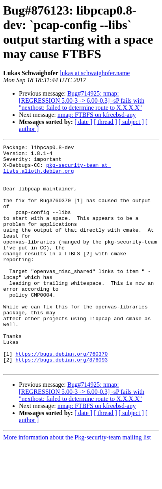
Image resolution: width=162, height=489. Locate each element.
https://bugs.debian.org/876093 (61, 403)
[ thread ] (105, 121)
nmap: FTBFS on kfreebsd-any (97, 114)
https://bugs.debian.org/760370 (61, 396)
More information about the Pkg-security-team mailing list (77, 482)
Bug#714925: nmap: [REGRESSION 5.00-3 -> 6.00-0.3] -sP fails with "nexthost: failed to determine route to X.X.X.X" (81, 100)
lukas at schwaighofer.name (95, 73)
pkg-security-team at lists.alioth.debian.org (57, 173)
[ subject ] (131, 121)
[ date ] (83, 121)
